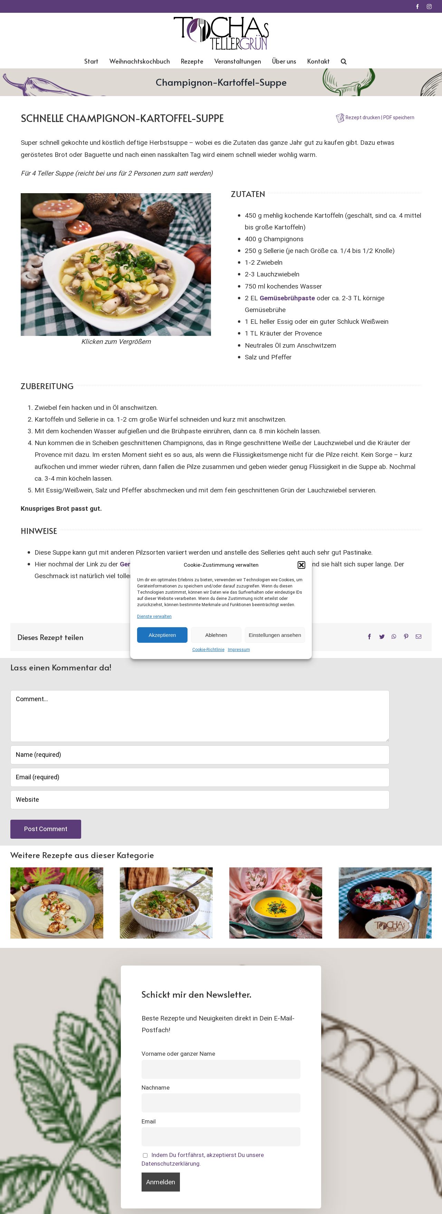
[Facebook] (369, 637)
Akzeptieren (162, 635)
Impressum (239, 650)
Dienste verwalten (154, 616)
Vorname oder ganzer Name (178, 1054)
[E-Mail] (418, 637)
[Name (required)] (200, 754)
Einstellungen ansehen (275, 635)
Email (149, 1121)
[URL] (200, 799)
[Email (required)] (200, 777)
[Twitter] (382, 637)
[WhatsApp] (394, 637)
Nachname (156, 1087)
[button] (301, 565)
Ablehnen (216, 635)
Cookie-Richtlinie (208, 650)
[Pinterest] (406, 637)
